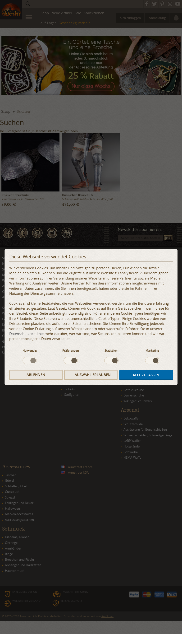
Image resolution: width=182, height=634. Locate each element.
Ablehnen (36, 374)
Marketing (152, 350)
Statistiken (111, 350)
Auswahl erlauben (93, 374)
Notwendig (30, 350)
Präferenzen (70, 350)
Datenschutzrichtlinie (26, 333)
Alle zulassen (146, 375)
